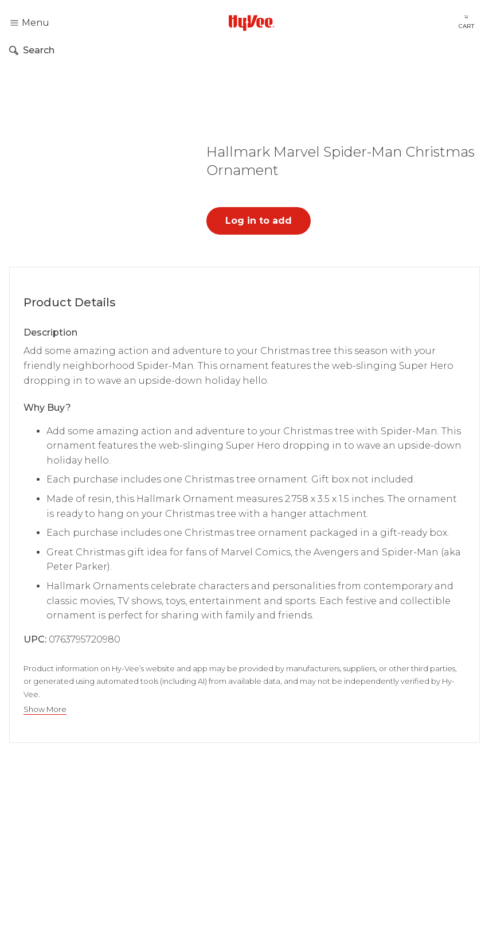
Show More (45, 709)
